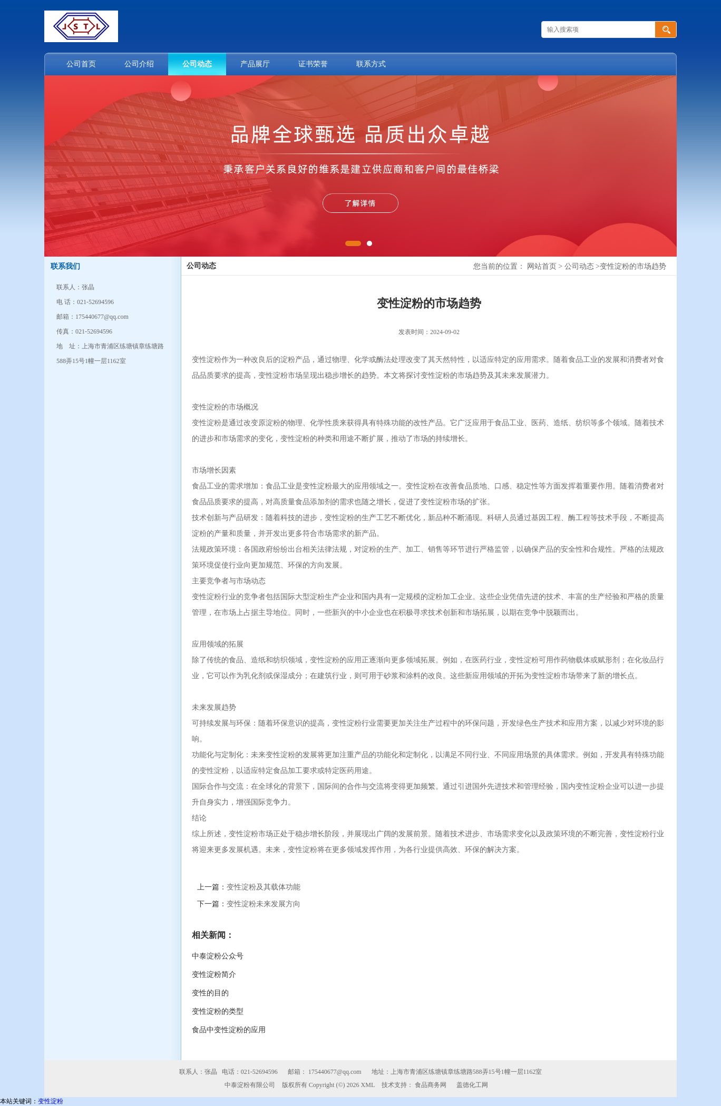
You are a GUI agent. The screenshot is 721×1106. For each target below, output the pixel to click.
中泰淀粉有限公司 (250, 1085)
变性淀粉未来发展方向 (263, 904)
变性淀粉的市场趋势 (633, 266)
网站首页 (542, 266)
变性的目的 (210, 993)
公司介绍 (139, 64)
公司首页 (81, 64)
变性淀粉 (50, 1101)
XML (368, 1085)
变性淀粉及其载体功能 (263, 887)
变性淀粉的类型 (217, 1011)
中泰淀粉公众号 (217, 956)
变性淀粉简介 (214, 974)
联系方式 (371, 64)
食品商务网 (430, 1085)
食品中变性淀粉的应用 (229, 1030)
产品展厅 (255, 64)
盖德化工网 (472, 1085)
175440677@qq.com (335, 1071)
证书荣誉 (313, 64)
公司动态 (197, 64)
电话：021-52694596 (250, 1071)
